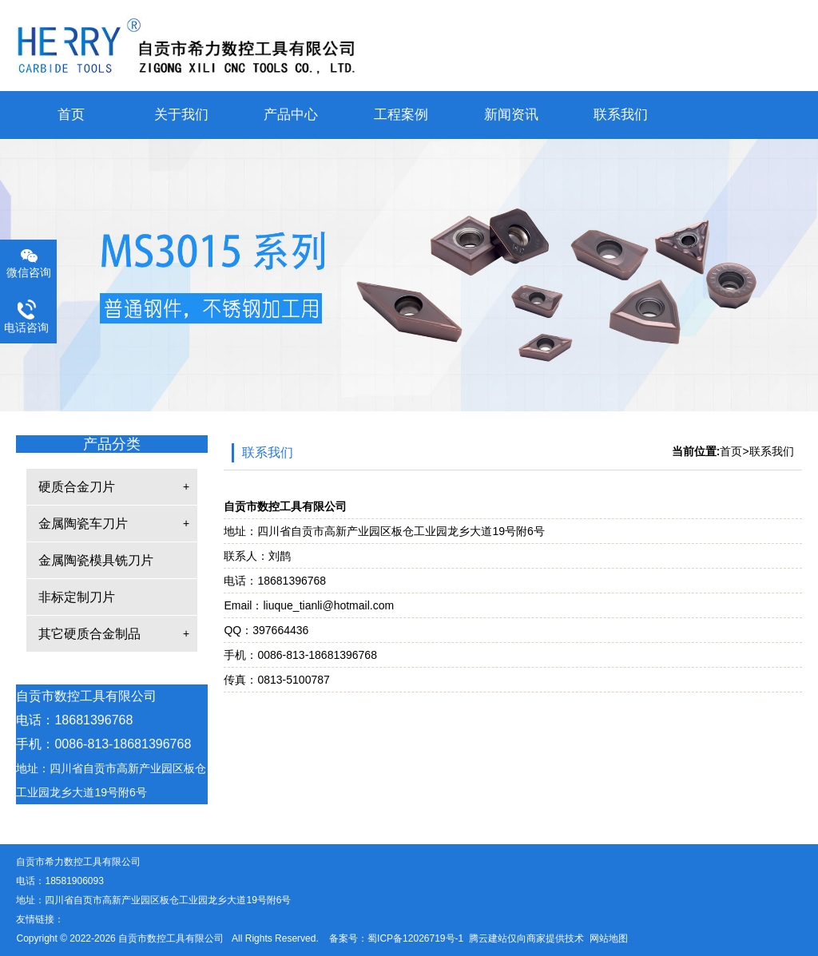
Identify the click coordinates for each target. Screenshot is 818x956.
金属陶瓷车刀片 (83, 523)
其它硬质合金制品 (89, 634)
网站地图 (609, 938)
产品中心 (291, 114)
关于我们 (181, 114)
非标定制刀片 (76, 597)
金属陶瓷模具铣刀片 (95, 560)
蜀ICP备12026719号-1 (415, 938)
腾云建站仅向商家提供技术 (526, 938)
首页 (71, 114)
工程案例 (401, 114)
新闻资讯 (511, 114)
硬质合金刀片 (76, 487)
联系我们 (621, 114)
